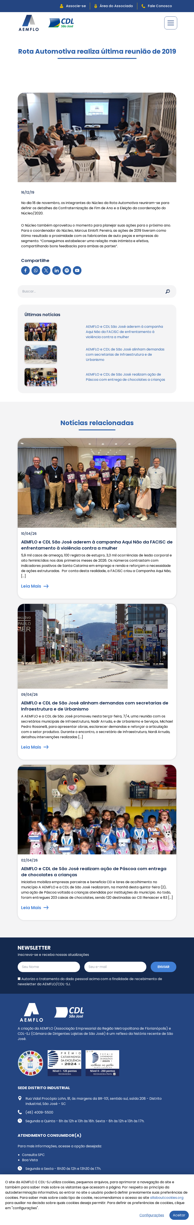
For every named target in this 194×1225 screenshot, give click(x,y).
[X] (46, 270)
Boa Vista (30, 1159)
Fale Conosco (157, 5)
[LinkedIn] (56, 270)
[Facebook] (25, 270)
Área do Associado (113, 5)
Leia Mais (34, 586)
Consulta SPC (33, 1154)
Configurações (151, 1215)
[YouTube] (77, 270)
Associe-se (73, 5)
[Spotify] (67, 270)
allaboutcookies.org (166, 1197)
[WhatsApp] (35, 270)
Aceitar (179, 1215)
